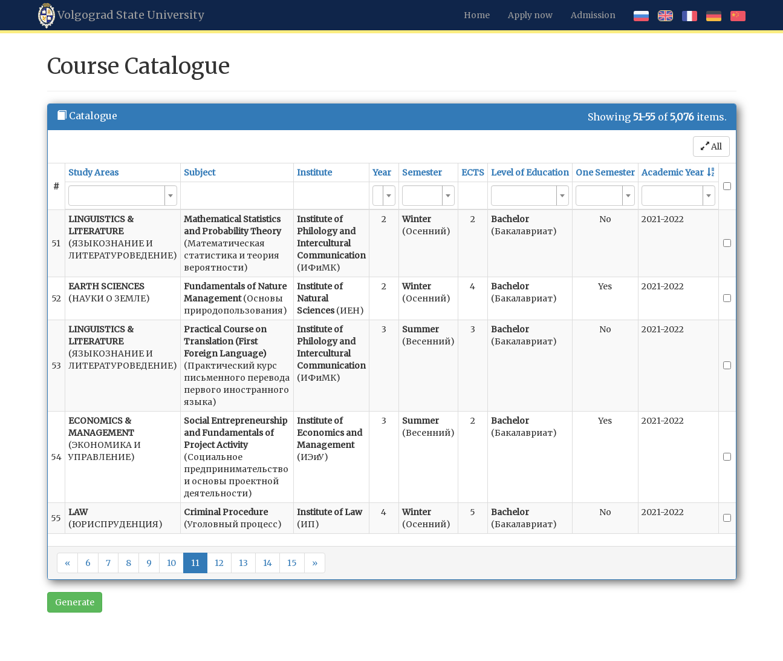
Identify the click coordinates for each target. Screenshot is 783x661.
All (711, 146)
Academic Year (673, 172)
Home (477, 15)
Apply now (530, 15)
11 (195, 562)
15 (292, 562)
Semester (422, 172)
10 (171, 562)
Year (381, 172)
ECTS (472, 172)
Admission (593, 15)
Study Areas (93, 172)
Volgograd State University (121, 15)
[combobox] (122, 195)
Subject (199, 172)
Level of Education (530, 172)
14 (267, 562)
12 (219, 562)
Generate (74, 602)
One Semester (605, 172)
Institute (314, 172)
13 (243, 562)
